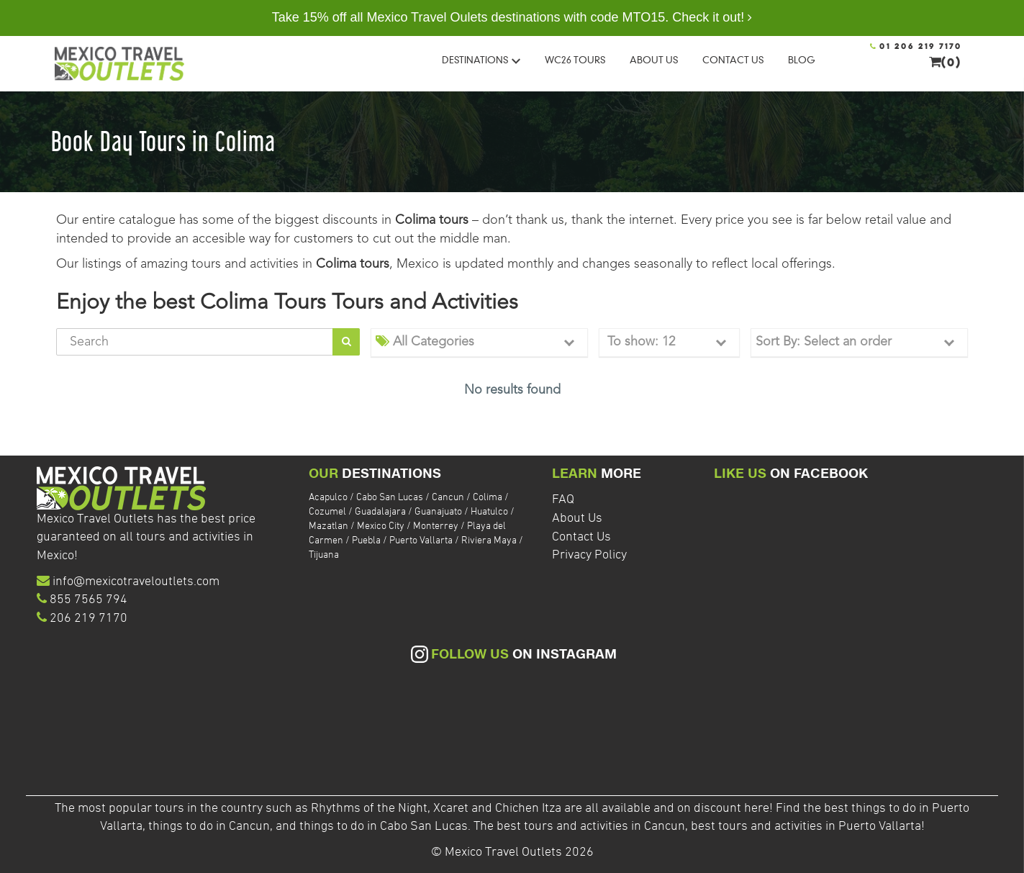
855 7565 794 (88, 599)
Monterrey (437, 526)
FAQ (563, 499)
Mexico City (382, 526)
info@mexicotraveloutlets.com (136, 581)
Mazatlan (329, 526)
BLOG (801, 59)
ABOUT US (654, 59)
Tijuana (324, 555)
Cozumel (328, 512)
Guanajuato (439, 512)
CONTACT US (733, 59)
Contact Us (581, 537)
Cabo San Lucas (390, 498)
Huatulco (490, 512)
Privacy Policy (589, 555)
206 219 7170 (88, 618)
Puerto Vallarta (422, 541)
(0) (945, 61)
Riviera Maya (490, 541)
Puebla (367, 541)
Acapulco (329, 498)
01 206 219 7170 (916, 46)
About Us (577, 518)
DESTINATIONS (481, 59)
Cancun (449, 498)
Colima (488, 498)
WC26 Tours (575, 59)
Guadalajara (381, 512)
